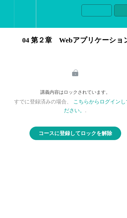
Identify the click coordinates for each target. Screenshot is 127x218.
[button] (7, 14)
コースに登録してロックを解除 (75, 133)
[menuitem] (25, 14)
